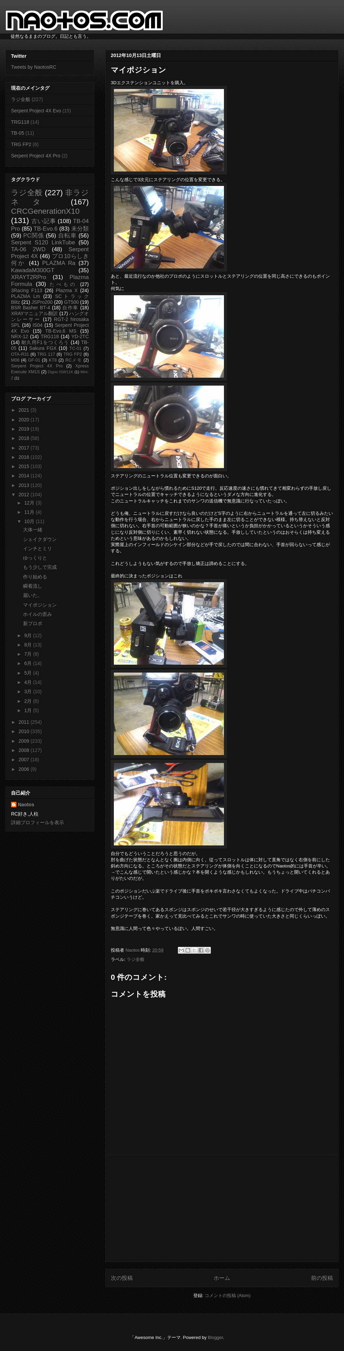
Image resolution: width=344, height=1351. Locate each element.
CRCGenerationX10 (45, 211)
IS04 (38, 325)
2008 (25, 750)
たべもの (63, 284)
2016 (25, 457)
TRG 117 (46, 354)
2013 (25, 485)
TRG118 (20, 122)
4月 (28, 682)
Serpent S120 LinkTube (43, 242)
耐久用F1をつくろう (45, 342)
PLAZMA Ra (59, 263)
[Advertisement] (222, 1208)
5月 (28, 673)
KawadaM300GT (32, 270)
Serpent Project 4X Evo (36, 110)
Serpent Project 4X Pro (35, 155)
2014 (25, 475)
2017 (25, 448)
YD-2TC (80, 336)
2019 (25, 429)
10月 (29, 521)
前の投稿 (322, 1278)
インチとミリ (37, 548)
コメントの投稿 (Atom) (228, 1295)
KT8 (53, 360)
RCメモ (73, 360)
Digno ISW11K (60, 372)
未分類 (80, 228)
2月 (28, 701)
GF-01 (34, 360)
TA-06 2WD (28, 249)
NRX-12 (19, 336)
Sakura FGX (42, 348)
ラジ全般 (135, 959)
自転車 (67, 235)
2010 (25, 731)
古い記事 (43, 221)
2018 (25, 438)
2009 (25, 741)
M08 (15, 360)
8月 (28, 644)
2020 (25, 419)
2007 (25, 759)
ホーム (222, 1278)
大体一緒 (32, 529)
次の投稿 (122, 1278)
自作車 (70, 307)
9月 (28, 635)
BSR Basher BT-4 (30, 307)
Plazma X (66, 290)
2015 (25, 466)
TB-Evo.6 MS (60, 331)
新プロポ (32, 623)
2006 (25, 769)
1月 (28, 710)
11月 (29, 512)
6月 (28, 663)
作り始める (35, 576)
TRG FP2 (21, 144)
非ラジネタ (50, 197)
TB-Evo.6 (46, 228)
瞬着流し (32, 586)
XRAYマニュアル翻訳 (34, 313)
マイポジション (40, 605)
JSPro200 (42, 302)
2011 (25, 722)
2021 (25, 410)
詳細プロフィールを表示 (37, 822)
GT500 (71, 302)
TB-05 (17, 133)
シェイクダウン (40, 539)
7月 (28, 654)
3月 (28, 691)
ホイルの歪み (37, 614)
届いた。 (32, 595)
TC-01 (75, 348)
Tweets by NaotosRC (33, 67)
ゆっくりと (35, 558)
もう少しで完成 (40, 567)
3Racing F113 (26, 290)
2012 (25, 494)
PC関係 (33, 235)
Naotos (26, 804)
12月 (29, 503)
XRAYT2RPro (28, 277)
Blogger (215, 1337)
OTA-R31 (20, 354)
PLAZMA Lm (25, 296)
